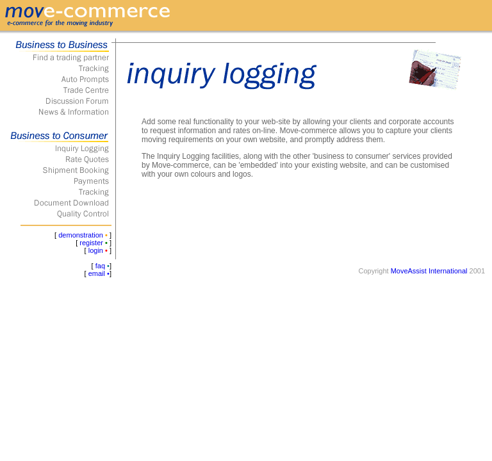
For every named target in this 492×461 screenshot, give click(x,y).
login (95, 250)
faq (100, 266)
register (91, 243)
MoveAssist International (429, 271)
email (96, 273)
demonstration (80, 235)
